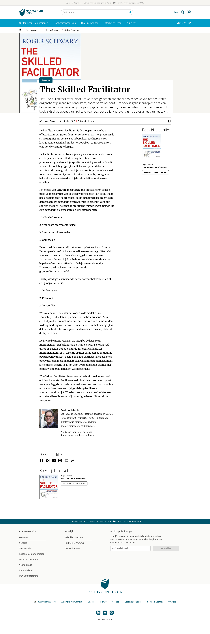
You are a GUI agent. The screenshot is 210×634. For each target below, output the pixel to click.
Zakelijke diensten (74, 537)
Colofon (91, 602)
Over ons (23, 537)
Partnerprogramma (28, 576)
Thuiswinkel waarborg (45, 602)
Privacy (103, 602)
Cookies (115, 602)
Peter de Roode (48, 121)
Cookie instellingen (133, 602)
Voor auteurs (25, 565)
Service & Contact (154, 602)
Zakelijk (69, 531)
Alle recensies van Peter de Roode (77, 435)
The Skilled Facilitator (70, 30)
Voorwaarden (25, 548)
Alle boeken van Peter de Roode (76, 432)
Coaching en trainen (50, 30)
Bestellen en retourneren (31, 554)
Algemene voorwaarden (71, 602)
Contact (23, 543)
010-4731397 (185, 23)
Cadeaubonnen (72, 548)
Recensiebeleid (26, 570)
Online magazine (31, 30)
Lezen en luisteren (28, 559)
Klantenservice (27, 531)
